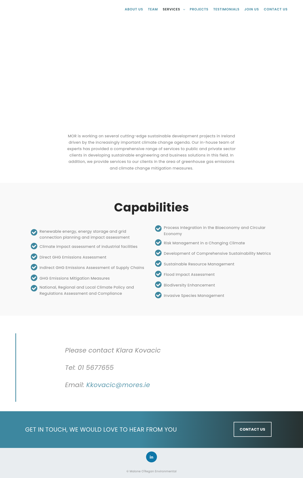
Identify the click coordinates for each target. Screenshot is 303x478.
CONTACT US (252, 429)
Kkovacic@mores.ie (170, 384)
